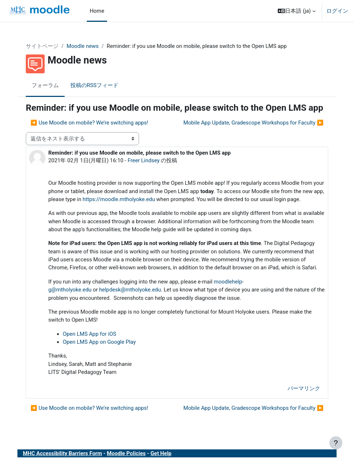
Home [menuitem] (97, 11)
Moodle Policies (126, 453)
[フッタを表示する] (335, 442)
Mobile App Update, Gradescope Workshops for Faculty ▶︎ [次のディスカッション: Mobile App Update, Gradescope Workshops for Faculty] (253, 122)
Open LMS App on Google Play (99, 342)
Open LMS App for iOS (89, 334)
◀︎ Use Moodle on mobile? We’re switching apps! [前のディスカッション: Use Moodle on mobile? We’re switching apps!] (89, 122)
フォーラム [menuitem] (45, 85)
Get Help (160, 453)
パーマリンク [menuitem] (304, 388)
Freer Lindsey (143, 160)
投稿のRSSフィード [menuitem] (94, 85)
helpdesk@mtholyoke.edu (130, 289)
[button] (296, 11)
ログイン (337, 11)
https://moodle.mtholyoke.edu (119, 199)
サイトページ (42, 46)
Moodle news (82, 46)
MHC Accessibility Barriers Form (62, 453)
